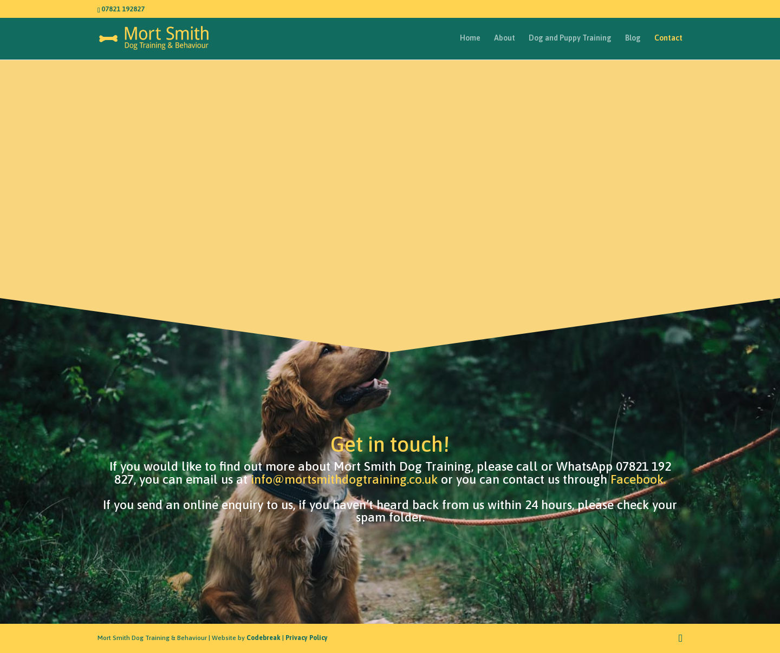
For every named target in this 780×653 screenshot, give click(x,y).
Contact (668, 38)
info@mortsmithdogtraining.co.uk (344, 479)
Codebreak (263, 638)
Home (470, 38)
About (504, 38)
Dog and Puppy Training (570, 38)
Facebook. (638, 479)
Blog (633, 38)
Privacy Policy (306, 638)
